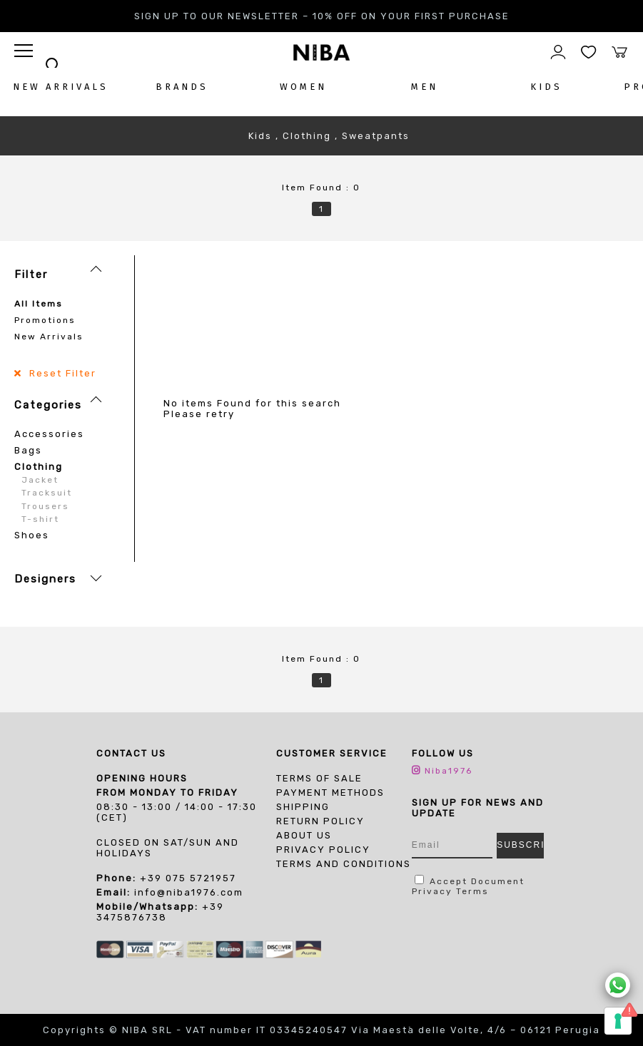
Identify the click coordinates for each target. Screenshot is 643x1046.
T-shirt (40, 519)
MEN (424, 86)
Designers (45, 579)
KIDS (546, 86)
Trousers (45, 506)
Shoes (31, 535)
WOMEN (303, 86)
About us (304, 835)
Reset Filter (61, 373)
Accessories (49, 434)
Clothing (38, 466)
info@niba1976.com (188, 892)
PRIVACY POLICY (323, 849)
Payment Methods (330, 792)
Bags (28, 450)
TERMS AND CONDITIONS (343, 863)
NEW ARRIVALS (60, 86)
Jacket (40, 480)
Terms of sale (319, 778)
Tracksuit (46, 493)
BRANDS (182, 86)
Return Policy (320, 821)
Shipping (303, 806)
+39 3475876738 (160, 912)
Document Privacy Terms (468, 886)
